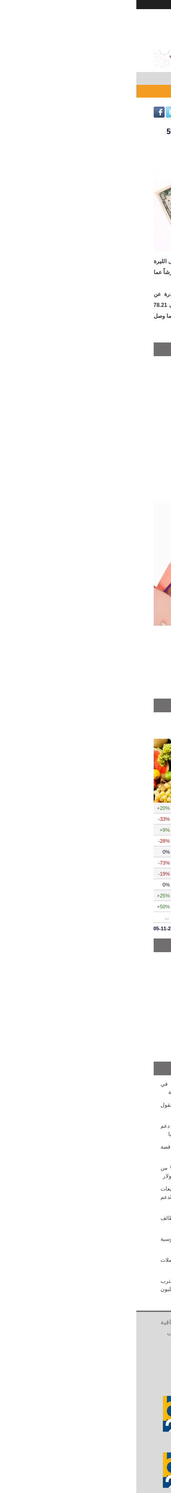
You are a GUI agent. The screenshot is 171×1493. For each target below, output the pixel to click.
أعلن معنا (57, 1322)
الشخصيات (45, 1333)
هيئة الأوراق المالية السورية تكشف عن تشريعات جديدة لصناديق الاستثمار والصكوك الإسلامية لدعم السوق (85, 1197)
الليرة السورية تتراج (128, 91)
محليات (138, 365)
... (31, 917)
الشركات (86, 1344)
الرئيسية (135, 1322)
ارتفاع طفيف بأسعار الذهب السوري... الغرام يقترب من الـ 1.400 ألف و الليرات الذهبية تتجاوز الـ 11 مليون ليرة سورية (85, 1289)
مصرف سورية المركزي (120, 388)
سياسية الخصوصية (87, 1333)
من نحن (109, 1322)
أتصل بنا (84, 1322)
